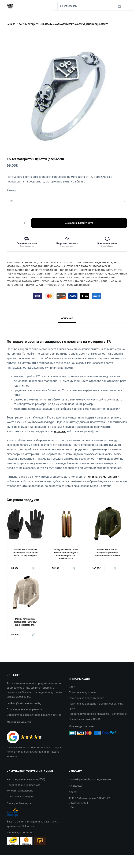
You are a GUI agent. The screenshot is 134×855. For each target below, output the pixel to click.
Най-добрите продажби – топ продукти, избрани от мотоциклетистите (73, 270)
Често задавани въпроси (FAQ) (26, 779)
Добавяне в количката (79, 222)
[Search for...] (54, 6)
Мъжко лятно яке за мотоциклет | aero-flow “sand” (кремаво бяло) (25, 622)
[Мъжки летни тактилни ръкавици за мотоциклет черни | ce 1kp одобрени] (25, 524)
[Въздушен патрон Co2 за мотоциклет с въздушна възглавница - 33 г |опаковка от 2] (66, 524)
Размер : (12, 190)
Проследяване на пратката (23, 785)
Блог (72, 686)
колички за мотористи (102, 476)
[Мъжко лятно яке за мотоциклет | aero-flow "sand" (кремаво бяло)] (25, 593)
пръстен (60, 431)
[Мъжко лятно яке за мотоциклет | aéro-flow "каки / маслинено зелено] (107, 524)
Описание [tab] (67, 318)
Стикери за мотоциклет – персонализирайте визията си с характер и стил (57, 281)
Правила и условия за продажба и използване (98, 713)
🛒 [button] (33, 568)
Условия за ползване (20, 790)
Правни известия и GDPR (84, 719)
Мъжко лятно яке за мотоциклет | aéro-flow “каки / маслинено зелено (107, 552)
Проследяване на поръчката (24, 709)
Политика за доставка (82, 692)
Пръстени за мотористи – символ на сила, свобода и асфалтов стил (69, 277)
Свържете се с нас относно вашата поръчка (34, 714)
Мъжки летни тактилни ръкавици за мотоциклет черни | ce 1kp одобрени (25, 552)
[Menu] (125, 6)
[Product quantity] (18, 223)
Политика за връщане (20, 796)
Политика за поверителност (86, 698)
